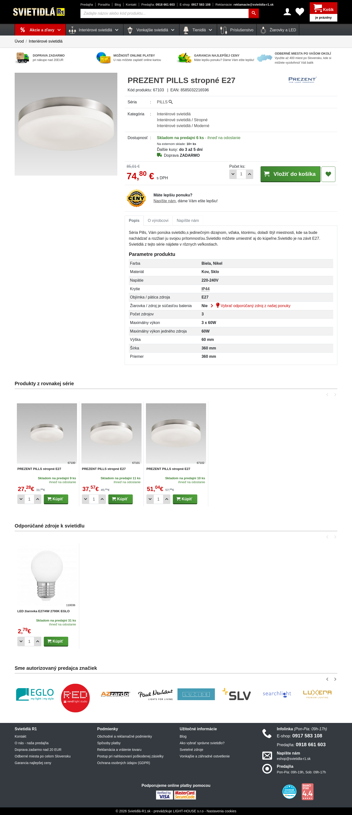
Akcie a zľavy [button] (46, 30)
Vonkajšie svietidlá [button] (151, 30)
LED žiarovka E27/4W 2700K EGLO (43, 611)
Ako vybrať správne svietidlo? (202, 743)
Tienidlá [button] (198, 30)
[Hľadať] (254, 13)
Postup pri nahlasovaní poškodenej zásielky (130, 756)
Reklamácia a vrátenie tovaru (119, 750)
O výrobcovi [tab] (158, 220)
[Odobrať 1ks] (233, 174)
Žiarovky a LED (278, 30)
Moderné (201, 126)
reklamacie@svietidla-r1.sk (244, 4)
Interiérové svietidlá (46, 41)
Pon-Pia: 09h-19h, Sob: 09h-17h (301, 772)
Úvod (19, 41)
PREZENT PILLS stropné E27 (39, 469)
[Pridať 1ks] (249, 174)
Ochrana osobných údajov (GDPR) (123, 763)
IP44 (205, 289)
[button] (328, 394)
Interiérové (174, 114)
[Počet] (241, 174)
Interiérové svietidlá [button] (94, 30)
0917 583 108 (195, 4)
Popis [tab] (134, 220)
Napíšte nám (165, 201)
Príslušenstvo (236, 30)
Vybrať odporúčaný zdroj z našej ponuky (249, 306)
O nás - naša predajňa (32, 743)
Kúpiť (55, 499)
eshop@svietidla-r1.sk (294, 759)
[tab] (134, 221)
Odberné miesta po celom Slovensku (43, 756)
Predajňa (86, 4)
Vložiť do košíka (290, 174)
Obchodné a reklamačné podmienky (124, 736)
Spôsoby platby (109, 743)
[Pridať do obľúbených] (328, 174)
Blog (118, 4)
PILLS (165, 102)
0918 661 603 (158, 4)
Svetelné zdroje (191, 750)
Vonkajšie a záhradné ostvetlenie (205, 756)
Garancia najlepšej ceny (33, 763)
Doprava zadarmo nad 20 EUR (38, 750)
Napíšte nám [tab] (188, 220)
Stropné (201, 120)
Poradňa (104, 4)
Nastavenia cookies (221, 811)
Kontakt (131, 4)
